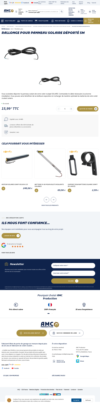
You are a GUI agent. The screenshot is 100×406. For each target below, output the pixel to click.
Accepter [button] (76, 400)
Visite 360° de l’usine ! (52, 2)
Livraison (73, 389)
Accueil (3, 26)
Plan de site (59, 389)
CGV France (24, 389)
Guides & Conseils (75, 21)
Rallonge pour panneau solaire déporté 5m (81, 26)
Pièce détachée (58, 21)
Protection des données (47, 389)
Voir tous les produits (50, 205)
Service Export (81, 2)
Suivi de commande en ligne (67, 333)
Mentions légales (34, 389)
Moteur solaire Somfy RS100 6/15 (15, 185)
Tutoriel (94, 3)
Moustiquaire (41, 21)
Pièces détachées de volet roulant (23, 26)
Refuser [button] (88, 400)
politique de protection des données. (44, 288)
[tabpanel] (50, 82)
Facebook (25, 3)
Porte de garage (25, 21)
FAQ (18, 389)
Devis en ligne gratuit (89, 21)
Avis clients (74, 2)
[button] (49, 313)
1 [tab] (50, 94)
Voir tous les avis (8, 252)
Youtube (34, 3)
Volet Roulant (8, 21)
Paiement (66, 389)
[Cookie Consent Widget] (50, 400)
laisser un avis (9, 236)
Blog (88, 3)
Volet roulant (10, 26)
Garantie (80, 389)
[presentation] (46, 199)
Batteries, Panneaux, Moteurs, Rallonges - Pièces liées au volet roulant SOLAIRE (51, 26)
